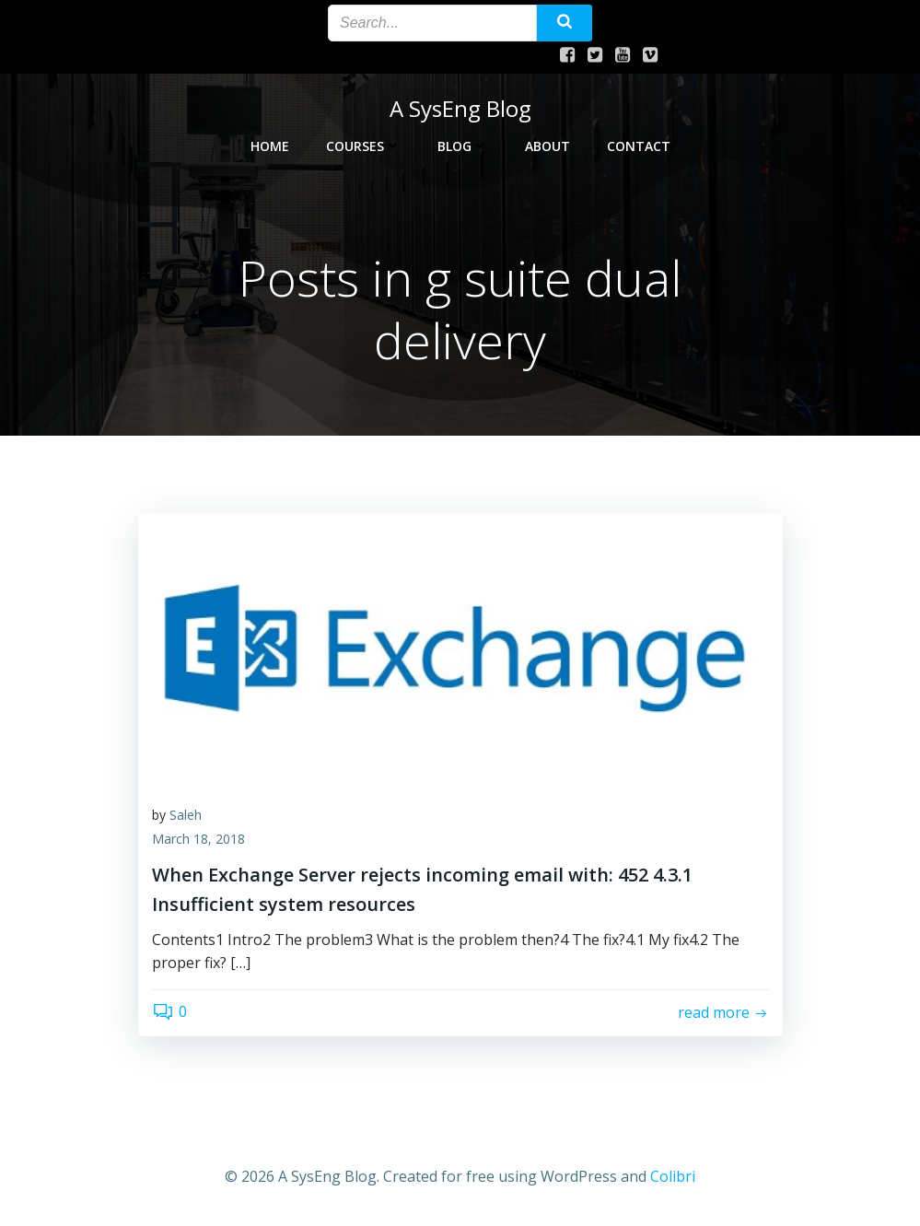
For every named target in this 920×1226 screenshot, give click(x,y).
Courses (363, 144)
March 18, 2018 (198, 839)
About (547, 144)
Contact (638, 144)
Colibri (672, 1176)
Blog (462, 144)
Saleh (185, 815)
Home (269, 144)
